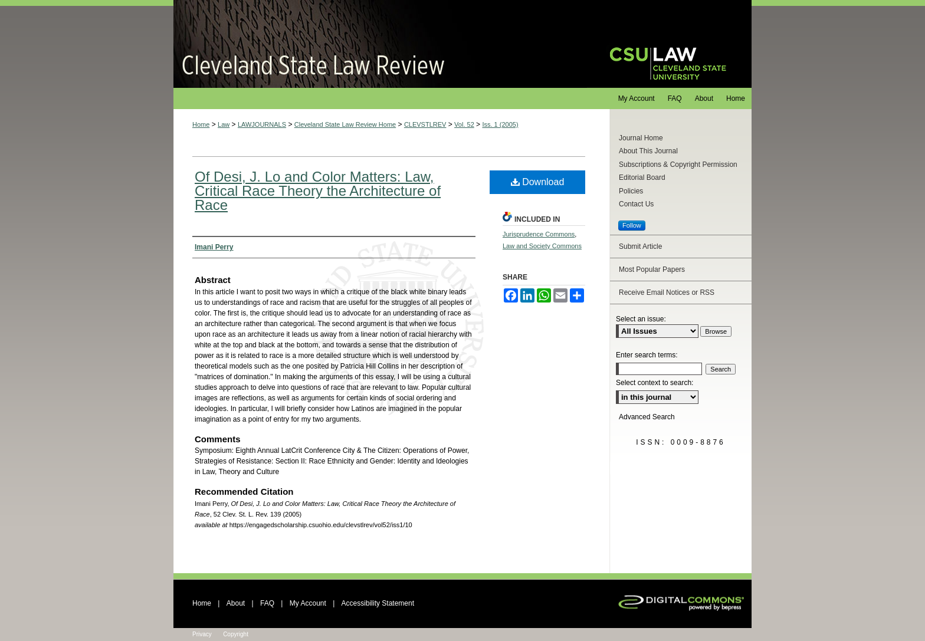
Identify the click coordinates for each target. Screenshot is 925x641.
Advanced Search (647, 417)
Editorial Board (642, 177)
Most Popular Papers (652, 269)
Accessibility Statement (378, 603)
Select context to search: (654, 383)
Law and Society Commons (542, 245)
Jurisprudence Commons (539, 234)
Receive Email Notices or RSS (666, 292)
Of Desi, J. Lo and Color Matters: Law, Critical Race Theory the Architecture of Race (318, 191)
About (236, 603)
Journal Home (641, 138)
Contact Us (636, 204)
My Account (308, 603)
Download (538, 182)
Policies (631, 191)
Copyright (235, 634)
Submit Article (640, 246)
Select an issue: (641, 319)
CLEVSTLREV (425, 124)
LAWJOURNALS (262, 124)
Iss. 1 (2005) (500, 124)
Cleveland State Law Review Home (345, 124)
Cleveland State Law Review (380, 44)
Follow (631, 225)
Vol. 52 (464, 124)
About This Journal (648, 151)
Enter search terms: (647, 355)
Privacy (202, 634)
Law (223, 124)
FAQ (267, 603)
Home (200, 124)
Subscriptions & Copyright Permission (678, 164)
